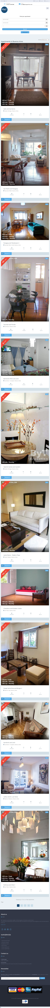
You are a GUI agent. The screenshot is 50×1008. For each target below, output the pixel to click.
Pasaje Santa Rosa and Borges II (12, 688)
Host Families (4, 945)
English (41, 1)
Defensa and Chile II (9, 885)
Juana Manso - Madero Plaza (11, 555)
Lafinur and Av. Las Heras (10, 797)
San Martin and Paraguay (10, 188)
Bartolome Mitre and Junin (11, 378)
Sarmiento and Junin (9, 742)
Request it (5, 119)
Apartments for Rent (5, 940)
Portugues (36, 1)
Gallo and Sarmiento (9, 109)
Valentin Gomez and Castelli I (11, 467)
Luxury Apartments (5, 948)
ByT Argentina (18, 998)
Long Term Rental (5, 942)
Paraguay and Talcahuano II (11, 243)
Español (46, 1)
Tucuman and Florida (9, 324)
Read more (3, 924)
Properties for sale (5, 943)
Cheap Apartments (5, 947)
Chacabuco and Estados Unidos (12, 608)
